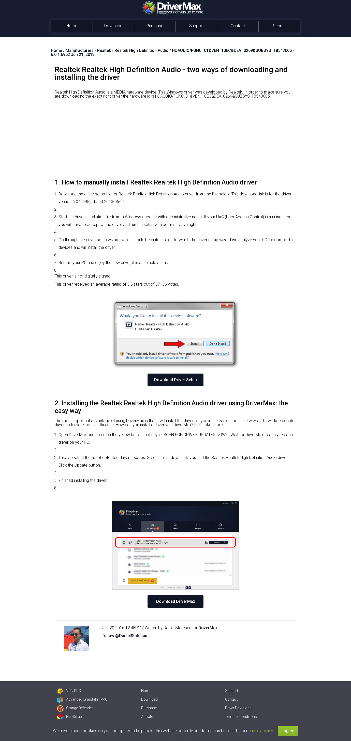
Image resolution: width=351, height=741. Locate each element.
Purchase (155, 25)
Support (196, 25)
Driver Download (238, 708)
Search (279, 25)
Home (71, 25)
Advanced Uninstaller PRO (82, 699)
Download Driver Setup (175, 379)
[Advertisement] (175, 140)
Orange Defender (75, 708)
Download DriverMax (175, 601)
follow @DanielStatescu (124, 635)
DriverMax (207, 627)
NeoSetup (69, 716)
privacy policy (260, 730)
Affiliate (147, 716)
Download (113, 25)
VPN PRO (69, 690)
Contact (238, 25)
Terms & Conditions (241, 716)
